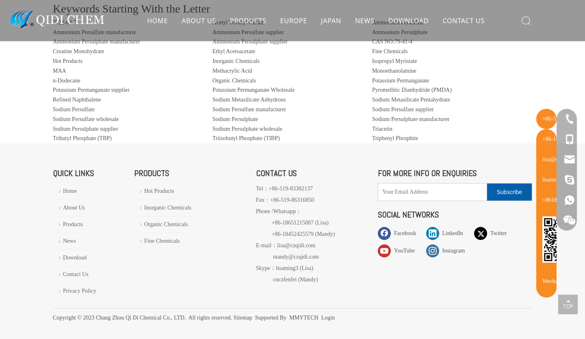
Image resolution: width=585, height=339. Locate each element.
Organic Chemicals (234, 81)
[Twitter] (496, 233)
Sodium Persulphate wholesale (247, 129)
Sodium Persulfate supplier (403, 109)
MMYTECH (303, 318)
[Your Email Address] (430, 192)
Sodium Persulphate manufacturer (411, 119)
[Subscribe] (509, 192)
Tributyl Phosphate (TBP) (82, 138)
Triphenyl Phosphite (395, 138)
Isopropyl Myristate (394, 61)
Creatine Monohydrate (78, 51)
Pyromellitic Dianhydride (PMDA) (412, 90)
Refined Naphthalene (77, 100)
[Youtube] (400, 250)
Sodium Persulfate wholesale (86, 119)
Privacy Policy (79, 291)
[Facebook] (400, 233)
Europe (293, 22)
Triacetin (382, 129)
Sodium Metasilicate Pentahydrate (411, 100)
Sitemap (244, 318)
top (568, 304)
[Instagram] (448, 250)
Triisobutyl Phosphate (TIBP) (246, 138)
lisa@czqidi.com (296, 245)
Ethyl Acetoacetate (233, 51)
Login (328, 318)
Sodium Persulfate (74, 109)
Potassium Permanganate (400, 81)
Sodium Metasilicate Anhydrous (249, 100)
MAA (59, 71)
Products (248, 22)
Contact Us (463, 22)
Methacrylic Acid (232, 71)
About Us (199, 22)
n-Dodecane (66, 81)
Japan (331, 22)
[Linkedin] (448, 233)
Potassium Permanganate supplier (91, 90)
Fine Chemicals (390, 51)
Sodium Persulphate (235, 119)
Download (408, 22)
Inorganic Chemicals (236, 61)
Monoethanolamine (394, 71)
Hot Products (68, 61)
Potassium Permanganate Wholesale (253, 90)
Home (157, 22)
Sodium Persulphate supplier (85, 129)
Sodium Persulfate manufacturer (249, 109)
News (364, 22)
